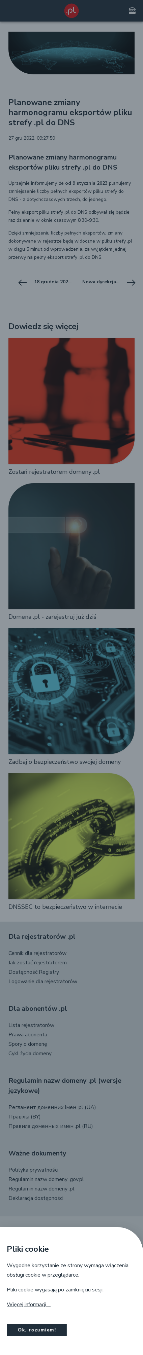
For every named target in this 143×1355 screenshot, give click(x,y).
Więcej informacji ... (29, 1304)
